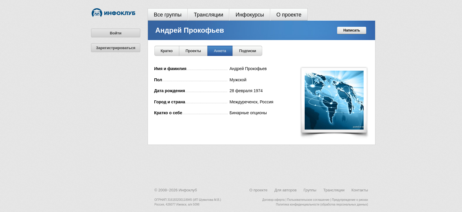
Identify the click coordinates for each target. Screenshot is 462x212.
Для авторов (285, 190)
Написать (351, 30)
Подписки (247, 51)
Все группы (168, 15)
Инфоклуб (188, 190)
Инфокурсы (249, 15)
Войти (116, 33)
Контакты (360, 190)
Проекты (193, 51)
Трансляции (208, 15)
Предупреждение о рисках (350, 199)
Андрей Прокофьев (189, 30)
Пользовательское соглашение (308, 199)
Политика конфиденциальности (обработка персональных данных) (322, 204)
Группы (309, 190)
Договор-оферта (273, 199)
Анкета (220, 51)
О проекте (288, 15)
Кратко (167, 51)
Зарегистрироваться (116, 48)
